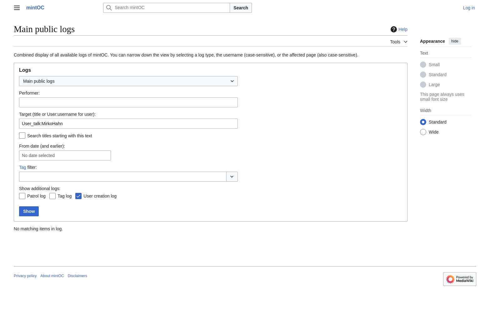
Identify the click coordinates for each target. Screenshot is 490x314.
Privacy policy (25, 276)
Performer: (29, 93)
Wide (434, 132)
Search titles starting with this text (59, 135)
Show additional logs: (39, 188)
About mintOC (52, 276)
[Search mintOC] (166, 8)
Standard (438, 74)
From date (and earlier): (42, 146)
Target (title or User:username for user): (57, 114)
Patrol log (36, 196)
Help (398, 29)
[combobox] (128, 81)
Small (434, 64)
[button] (232, 177)
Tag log (65, 196)
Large (434, 84)
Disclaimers (77, 276)
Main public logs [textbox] (38, 81)
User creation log (100, 196)
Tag (22, 167)
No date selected (38, 155)
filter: (28, 167)
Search (240, 7)
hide (454, 41)
